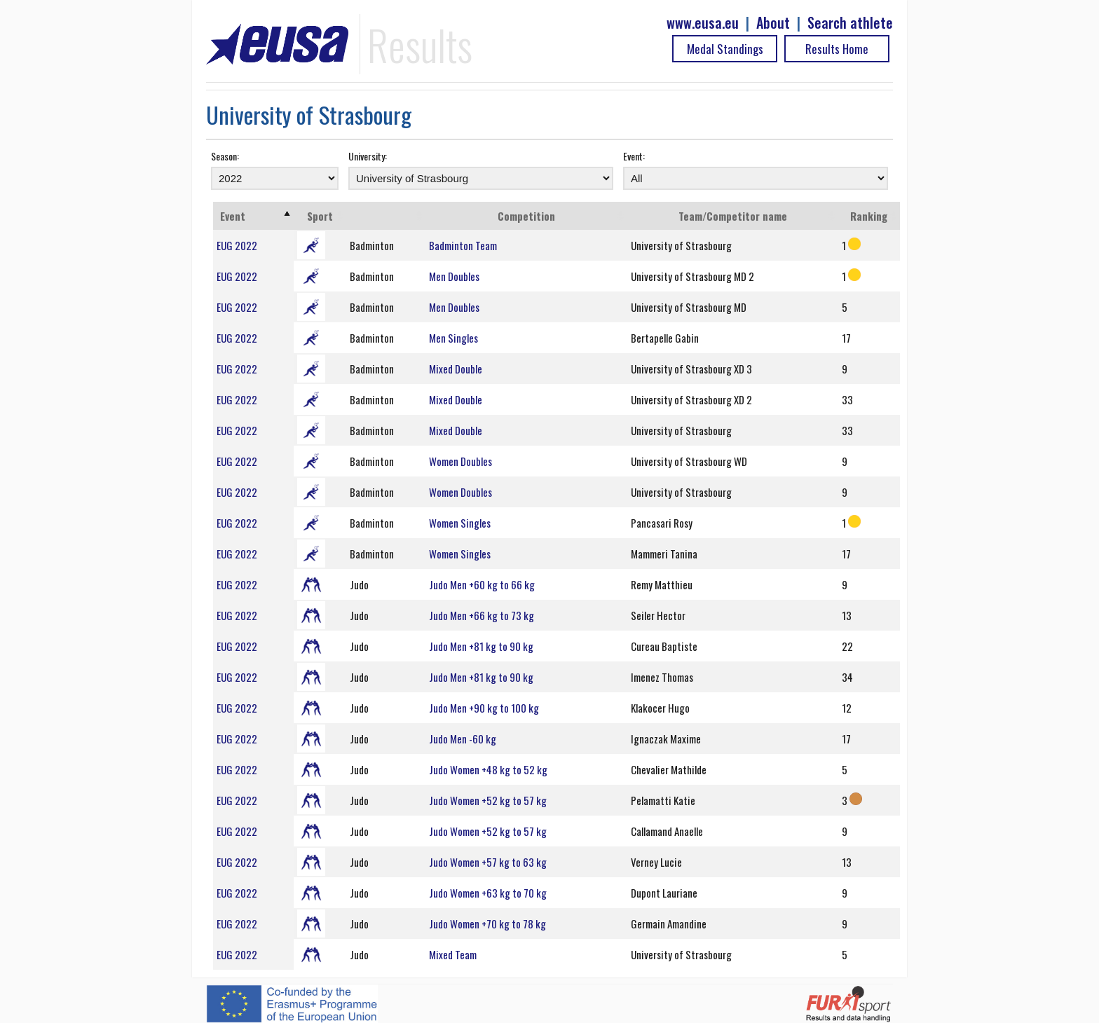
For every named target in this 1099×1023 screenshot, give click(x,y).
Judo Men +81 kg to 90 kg (481, 646)
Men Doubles (454, 276)
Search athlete (850, 23)
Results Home (836, 48)
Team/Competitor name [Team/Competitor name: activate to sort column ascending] (732, 216)
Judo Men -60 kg (462, 738)
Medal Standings (725, 48)
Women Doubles (460, 461)
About (773, 23)
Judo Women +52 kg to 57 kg (488, 800)
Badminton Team (463, 245)
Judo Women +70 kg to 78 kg (487, 923)
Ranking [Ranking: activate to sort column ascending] (868, 216)
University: (367, 156)
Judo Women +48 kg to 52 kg (488, 769)
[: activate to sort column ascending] (385, 216)
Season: (225, 156)
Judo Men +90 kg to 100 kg (484, 707)
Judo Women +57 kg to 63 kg (488, 862)
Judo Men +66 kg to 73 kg (481, 615)
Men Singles (453, 337)
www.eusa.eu (703, 23)
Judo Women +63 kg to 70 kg (488, 892)
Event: (634, 156)
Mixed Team (453, 954)
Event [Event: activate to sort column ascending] (232, 216)
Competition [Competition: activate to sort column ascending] (526, 216)
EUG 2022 (237, 245)
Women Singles (460, 522)
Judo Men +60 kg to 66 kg (482, 584)
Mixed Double (455, 368)
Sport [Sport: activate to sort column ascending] (320, 216)
